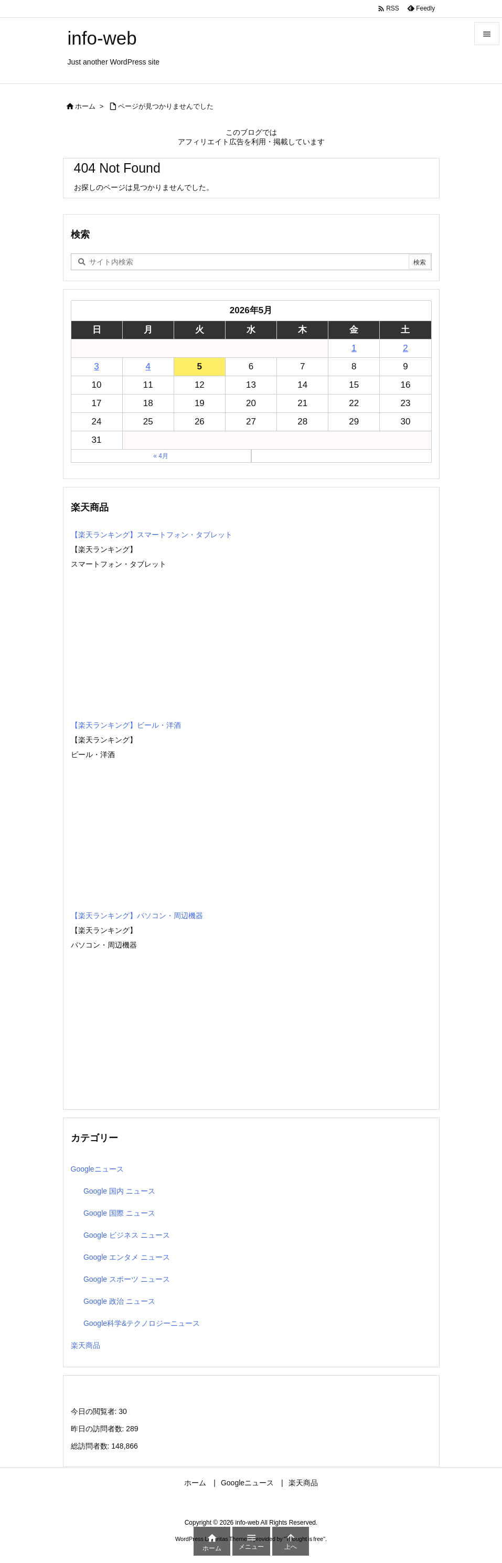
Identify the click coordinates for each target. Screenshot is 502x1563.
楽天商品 (85, 1345)
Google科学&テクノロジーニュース (141, 1323)
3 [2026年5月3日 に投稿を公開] (96, 366)
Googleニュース (97, 1169)
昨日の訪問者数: (98, 1428)
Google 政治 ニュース (119, 1301)
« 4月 (160, 456)
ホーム (85, 106)
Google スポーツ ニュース (126, 1279)
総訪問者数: (91, 1446)
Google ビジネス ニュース (126, 1235)
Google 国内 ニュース (119, 1191)
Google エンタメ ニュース (126, 1257)
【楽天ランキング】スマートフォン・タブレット (151, 534)
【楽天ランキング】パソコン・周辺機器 (137, 915)
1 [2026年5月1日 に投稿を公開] (353, 348)
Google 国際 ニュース (119, 1213)
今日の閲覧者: (95, 1411)
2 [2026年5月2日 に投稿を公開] (405, 348)
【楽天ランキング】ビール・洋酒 (126, 725)
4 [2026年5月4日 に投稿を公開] (147, 366)
